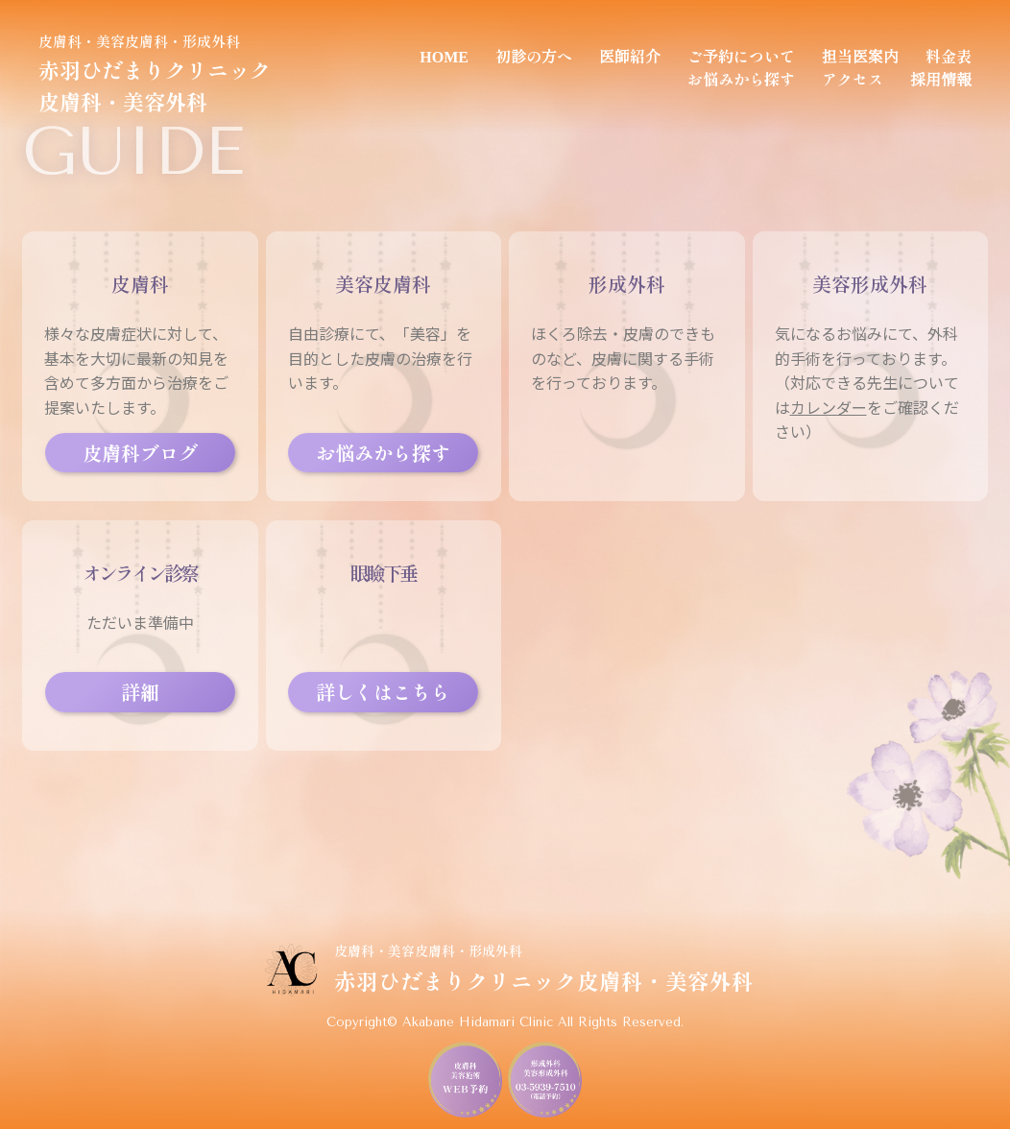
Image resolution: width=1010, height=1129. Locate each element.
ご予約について (741, 55)
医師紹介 (630, 55)
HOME (444, 55)
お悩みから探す (741, 78)
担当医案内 (860, 55)
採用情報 (941, 78)
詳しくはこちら (383, 692)
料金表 (949, 55)
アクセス (852, 78)
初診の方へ (533, 55)
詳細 (140, 692)
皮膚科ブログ (140, 453)
